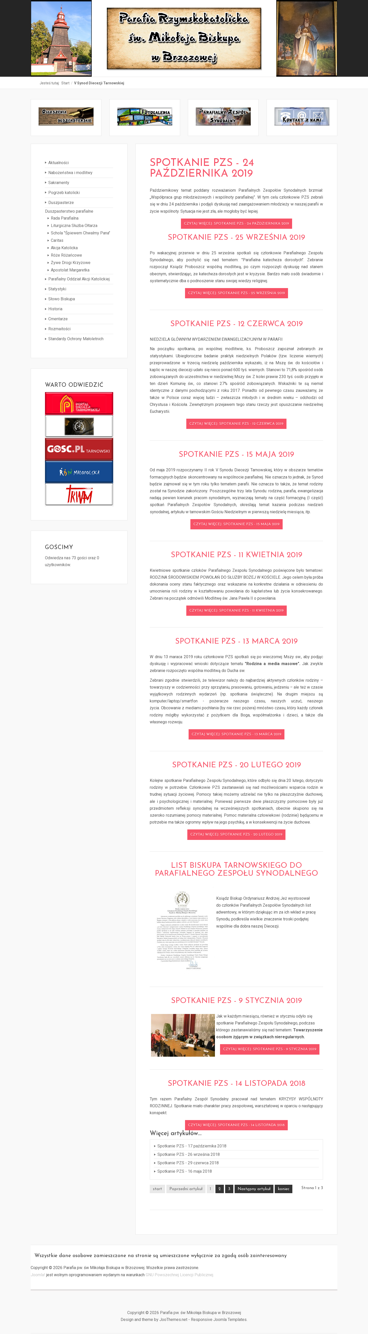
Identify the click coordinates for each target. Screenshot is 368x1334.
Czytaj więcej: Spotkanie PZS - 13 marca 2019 (236, 735)
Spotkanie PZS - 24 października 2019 (202, 168)
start (157, 1189)
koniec (283, 1189)
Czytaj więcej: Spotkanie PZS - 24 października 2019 (236, 224)
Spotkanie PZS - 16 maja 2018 (184, 1171)
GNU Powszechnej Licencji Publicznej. (180, 1275)
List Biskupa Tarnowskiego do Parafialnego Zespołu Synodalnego (236, 870)
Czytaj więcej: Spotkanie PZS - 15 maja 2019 (236, 525)
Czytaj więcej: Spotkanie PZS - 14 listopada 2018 (236, 1125)
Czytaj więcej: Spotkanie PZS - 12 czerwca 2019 (236, 424)
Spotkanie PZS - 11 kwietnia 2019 (236, 556)
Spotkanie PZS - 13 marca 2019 (236, 642)
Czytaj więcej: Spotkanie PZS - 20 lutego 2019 (236, 835)
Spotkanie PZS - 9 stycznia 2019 (236, 1001)
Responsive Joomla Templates (219, 1319)
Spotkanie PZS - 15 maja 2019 (236, 455)
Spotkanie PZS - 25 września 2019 (236, 238)
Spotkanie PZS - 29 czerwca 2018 (188, 1163)
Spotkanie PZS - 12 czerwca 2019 (236, 324)
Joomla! (38, 1275)
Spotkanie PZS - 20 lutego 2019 (236, 766)
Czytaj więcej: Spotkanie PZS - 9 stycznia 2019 (269, 1050)
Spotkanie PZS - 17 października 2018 (191, 1146)
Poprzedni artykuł (185, 1189)
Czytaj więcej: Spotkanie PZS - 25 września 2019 (236, 293)
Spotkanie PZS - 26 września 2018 (188, 1154)
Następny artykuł (254, 1189)
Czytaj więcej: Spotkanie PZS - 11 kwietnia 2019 (236, 611)
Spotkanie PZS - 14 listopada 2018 (236, 1084)
